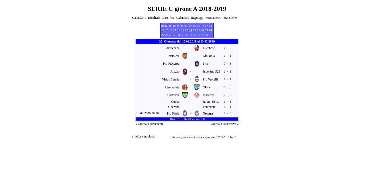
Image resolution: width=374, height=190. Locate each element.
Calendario (139, 18)
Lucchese (209, 48)
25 (206, 30)
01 (162, 26)
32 (182, 35)
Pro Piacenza (171, 63)
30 (174, 35)
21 (190, 30)
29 (170, 35)
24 (202, 30)
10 (198, 26)
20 (186, 30)
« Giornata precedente (150, 124)
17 (174, 30)
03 (170, 26)
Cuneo (175, 101)
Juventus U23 (211, 71)
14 (162, 30)
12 (206, 26)
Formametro (213, 18)
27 (162, 35)
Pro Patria (173, 113)
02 (166, 26)
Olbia (206, 87)
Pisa (205, 63)
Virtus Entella (170, 79)
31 (178, 35)
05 (178, 26)
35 (194, 35)
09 (194, 26)
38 (206, 35)
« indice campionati (143, 136)
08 (190, 26)
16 (170, 30)
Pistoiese (174, 56)
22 (194, 30)
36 (198, 35)
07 (186, 26)
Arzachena (172, 48)
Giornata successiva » (225, 124)
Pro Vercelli (210, 79)
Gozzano (174, 107)
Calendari (182, 18)
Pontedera (209, 107)
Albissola (209, 56)
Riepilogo (197, 18)
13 (210, 26)
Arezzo (175, 71)
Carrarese (173, 95)
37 (202, 35)
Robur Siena (211, 101)
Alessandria (172, 87)
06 (182, 26)
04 (174, 26)
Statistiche (230, 18)
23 (198, 30)
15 (166, 30)
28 (166, 35)
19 (182, 30)
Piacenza (208, 95)
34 (190, 35)
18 (178, 30)
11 (202, 26)
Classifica (167, 18)
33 (186, 35)
